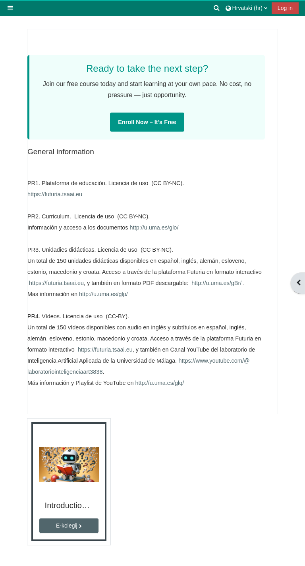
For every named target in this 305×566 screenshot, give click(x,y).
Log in (285, 8)
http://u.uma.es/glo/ (154, 227)
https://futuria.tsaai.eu (54, 194)
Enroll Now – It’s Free (147, 122)
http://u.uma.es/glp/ (103, 294)
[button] (216, 8)
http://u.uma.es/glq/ (159, 383)
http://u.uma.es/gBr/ (216, 283)
